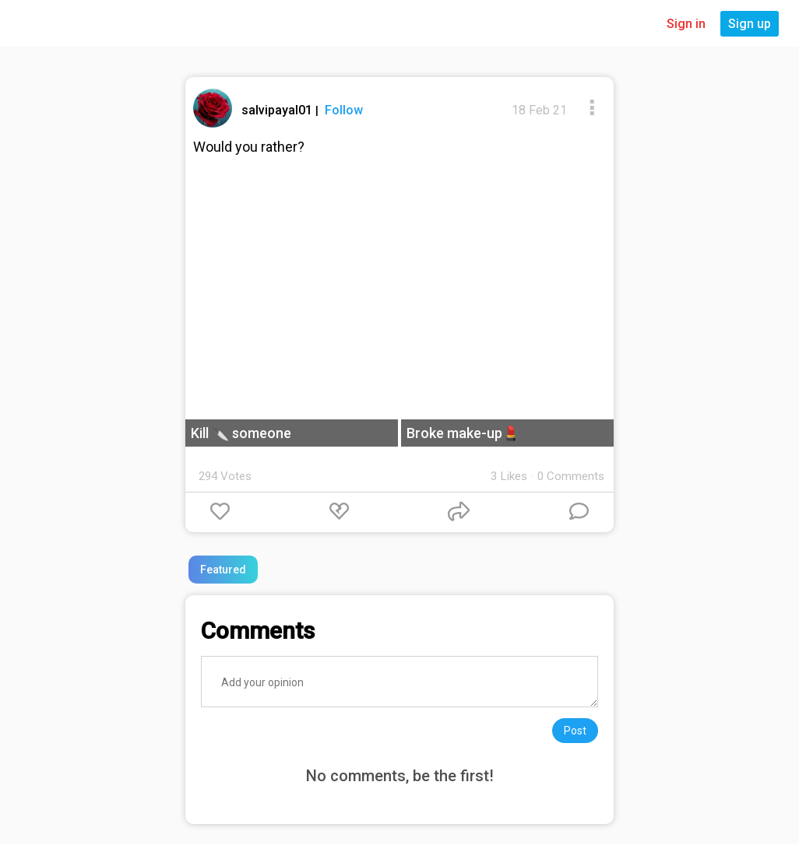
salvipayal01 (278, 110)
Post (575, 730)
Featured (223, 569)
